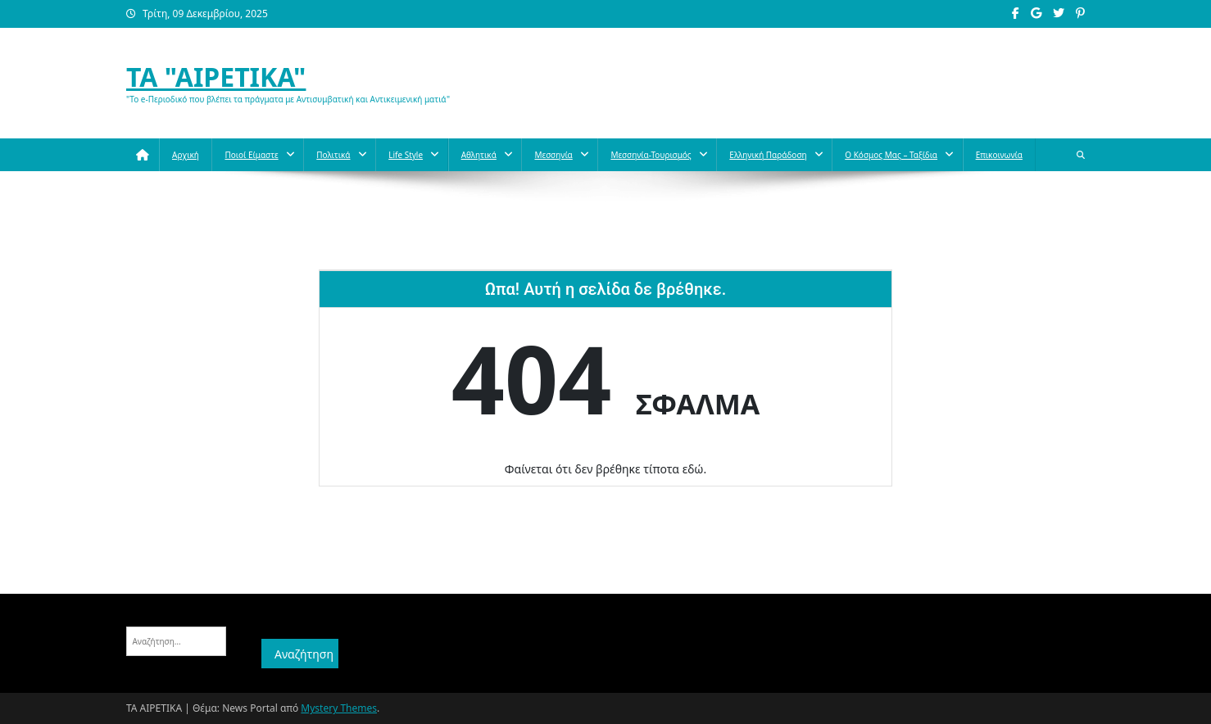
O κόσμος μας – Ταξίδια (891, 155)
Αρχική (185, 155)
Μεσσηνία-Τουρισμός (650, 155)
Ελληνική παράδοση (767, 155)
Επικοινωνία (999, 155)
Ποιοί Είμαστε (251, 155)
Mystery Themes (339, 708)
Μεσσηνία (553, 155)
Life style (405, 155)
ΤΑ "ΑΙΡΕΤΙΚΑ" (216, 76)
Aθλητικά (479, 155)
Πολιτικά (333, 155)
